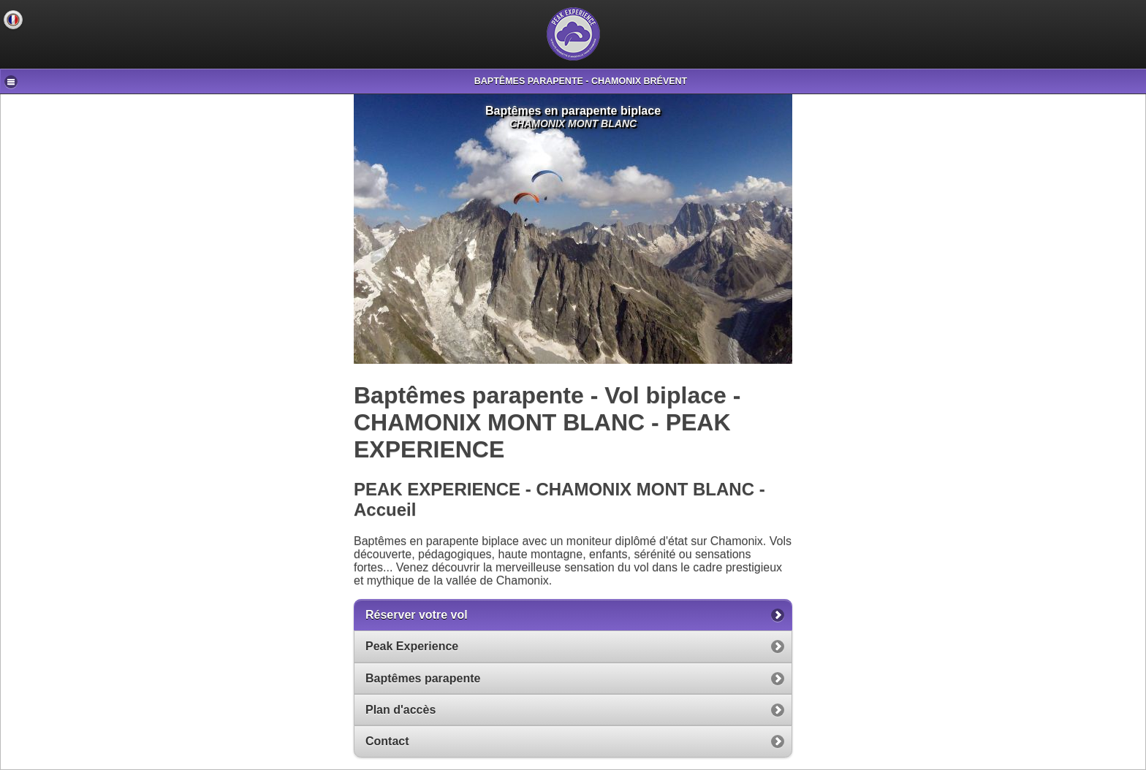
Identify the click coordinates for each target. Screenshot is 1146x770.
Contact (387, 741)
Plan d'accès (400, 710)
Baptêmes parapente (422, 678)
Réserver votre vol (416, 615)
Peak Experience (411, 646)
